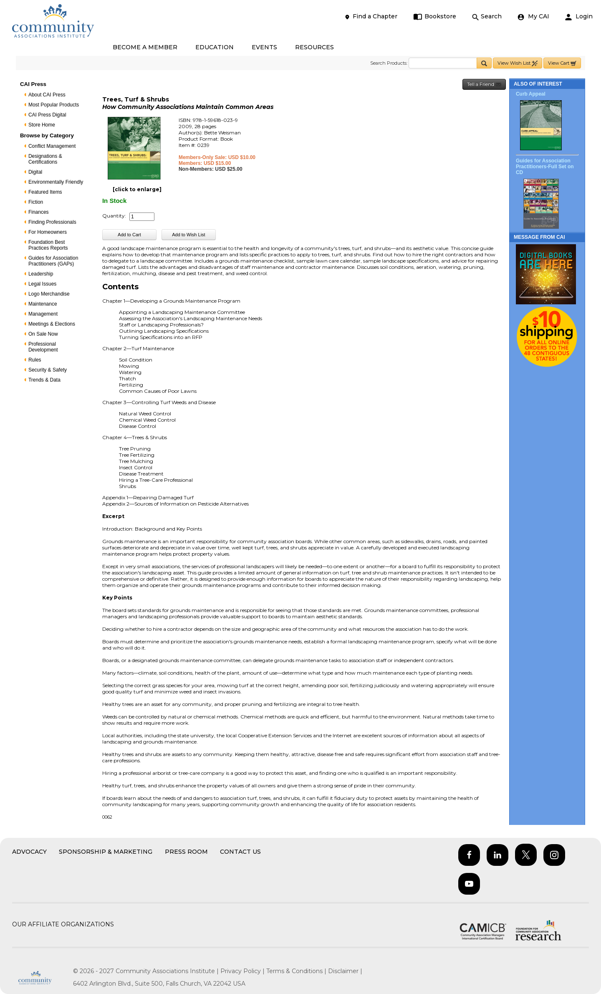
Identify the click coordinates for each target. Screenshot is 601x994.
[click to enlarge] (137, 189)
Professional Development (43, 347)
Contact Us (240, 851)
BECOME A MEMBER (145, 47)
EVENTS (264, 47)
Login (579, 16)
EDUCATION (214, 47)
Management (43, 314)
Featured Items (45, 192)
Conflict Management (52, 146)
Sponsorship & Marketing (105, 851)
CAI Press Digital (47, 115)
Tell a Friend (484, 84)
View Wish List (517, 63)
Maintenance (42, 304)
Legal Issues (42, 284)
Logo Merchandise (49, 294)
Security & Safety (47, 370)
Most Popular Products (53, 105)
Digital (35, 172)
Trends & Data (44, 380)
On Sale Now (43, 334)
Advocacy (29, 851)
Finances (38, 212)
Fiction (35, 202)
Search (487, 16)
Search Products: (388, 63)
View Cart (562, 63)
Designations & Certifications (45, 159)
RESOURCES (314, 47)
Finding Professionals (52, 222)
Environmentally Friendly (55, 182)
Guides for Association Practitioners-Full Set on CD (545, 166)
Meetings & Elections (51, 324)
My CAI (533, 16)
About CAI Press (47, 95)
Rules (34, 360)
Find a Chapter (370, 16)
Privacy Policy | (243, 971)
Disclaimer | (345, 971)
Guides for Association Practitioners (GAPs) (53, 261)
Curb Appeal (530, 94)
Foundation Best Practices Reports (48, 245)
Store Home (41, 125)
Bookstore (434, 16)
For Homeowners (47, 232)
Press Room (186, 851)
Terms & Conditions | (297, 971)
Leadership (40, 274)
